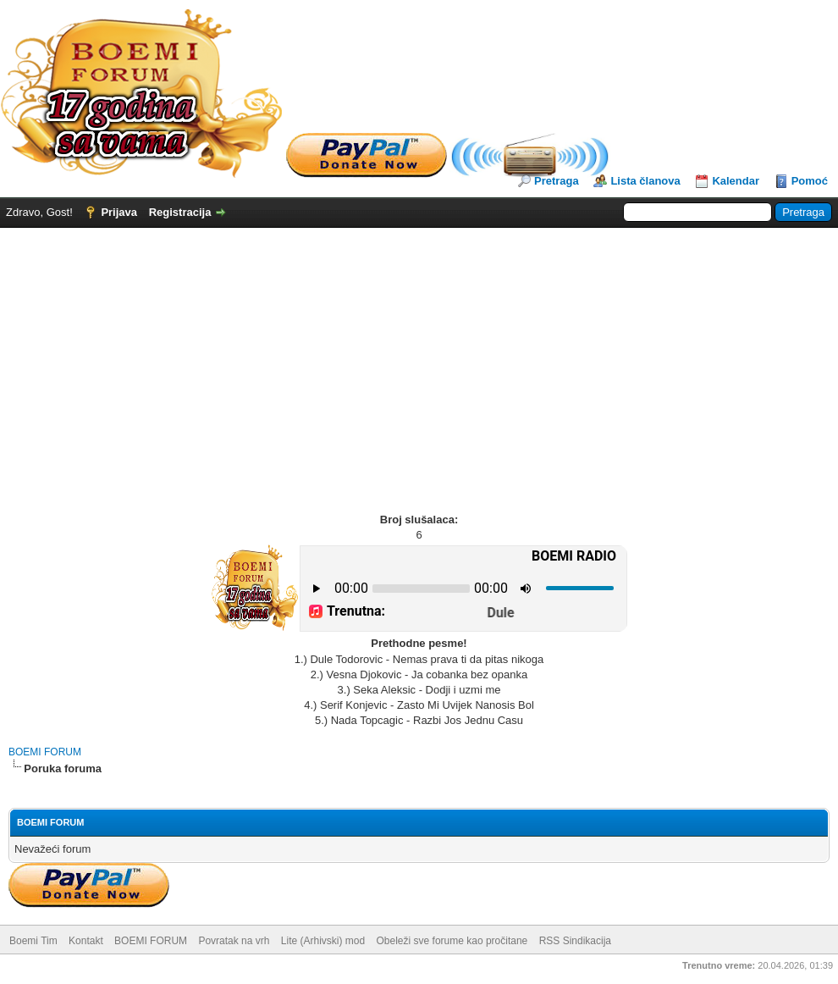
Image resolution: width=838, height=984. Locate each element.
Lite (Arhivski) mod (323, 941)
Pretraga (556, 180)
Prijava (119, 212)
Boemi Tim (33, 941)
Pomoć (809, 180)
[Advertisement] (419, 354)
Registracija (180, 212)
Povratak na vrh (233, 941)
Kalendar (735, 180)
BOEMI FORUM (44, 752)
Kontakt (86, 941)
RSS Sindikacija (575, 941)
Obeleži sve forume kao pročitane (452, 941)
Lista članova (645, 180)
